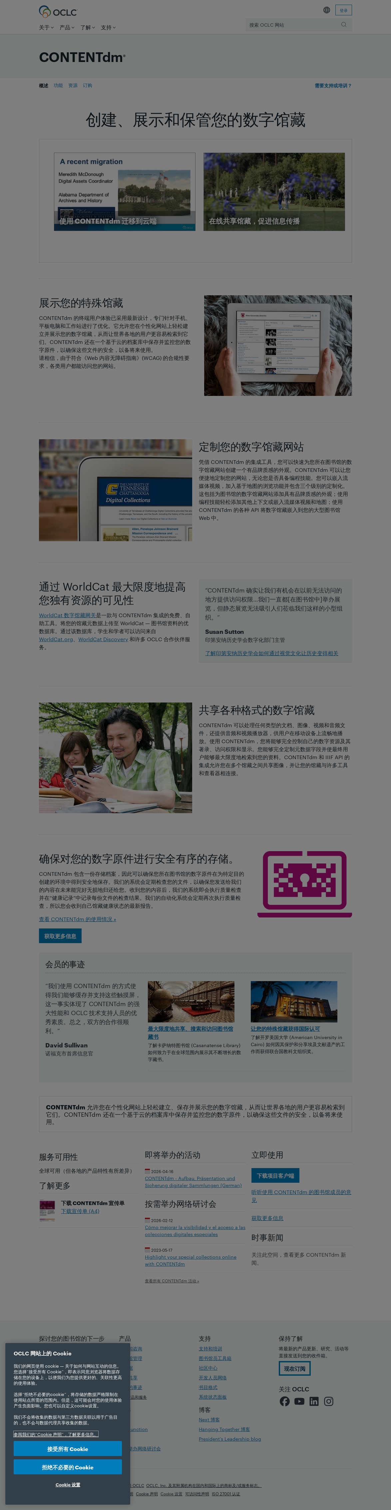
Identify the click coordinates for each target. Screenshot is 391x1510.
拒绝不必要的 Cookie (68, 1467)
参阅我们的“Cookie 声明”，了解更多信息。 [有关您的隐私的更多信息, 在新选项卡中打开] (56, 1434)
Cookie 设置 (68, 1484)
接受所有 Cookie (67, 1448)
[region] (67, 1424)
